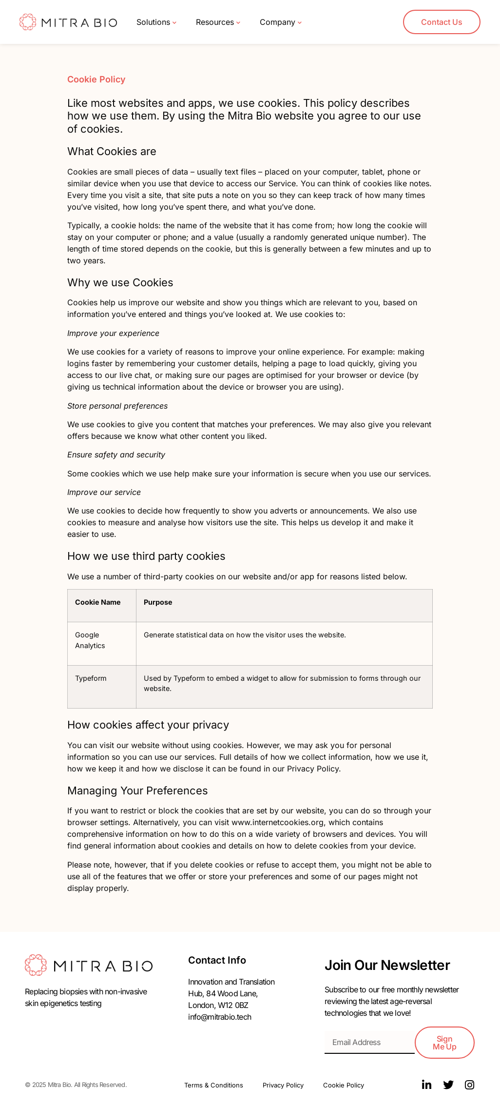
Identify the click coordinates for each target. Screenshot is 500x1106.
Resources (218, 22)
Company (281, 22)
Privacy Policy (283, 1085)
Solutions (156, 22)
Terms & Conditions (213, 1085)
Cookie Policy (343, 1085)
